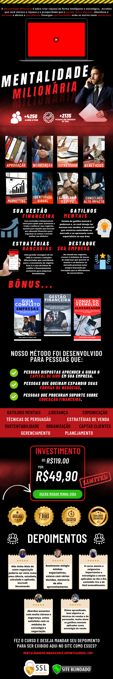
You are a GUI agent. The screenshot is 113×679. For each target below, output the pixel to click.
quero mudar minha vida (57, 494)
